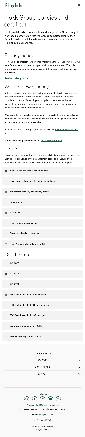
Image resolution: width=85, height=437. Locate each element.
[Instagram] (26, 399)
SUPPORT (59, 374)
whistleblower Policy (51, 140)
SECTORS (59, 360)
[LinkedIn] (50, 399)
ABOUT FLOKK (58, 367)
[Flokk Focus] (58, 399)
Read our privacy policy (16, 78)
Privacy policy (32, 405)
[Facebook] (34, 399)
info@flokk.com (46, 414)
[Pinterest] (42, 399)
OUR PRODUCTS (57, 353)
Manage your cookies (49, 405)
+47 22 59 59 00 (44, 420)
